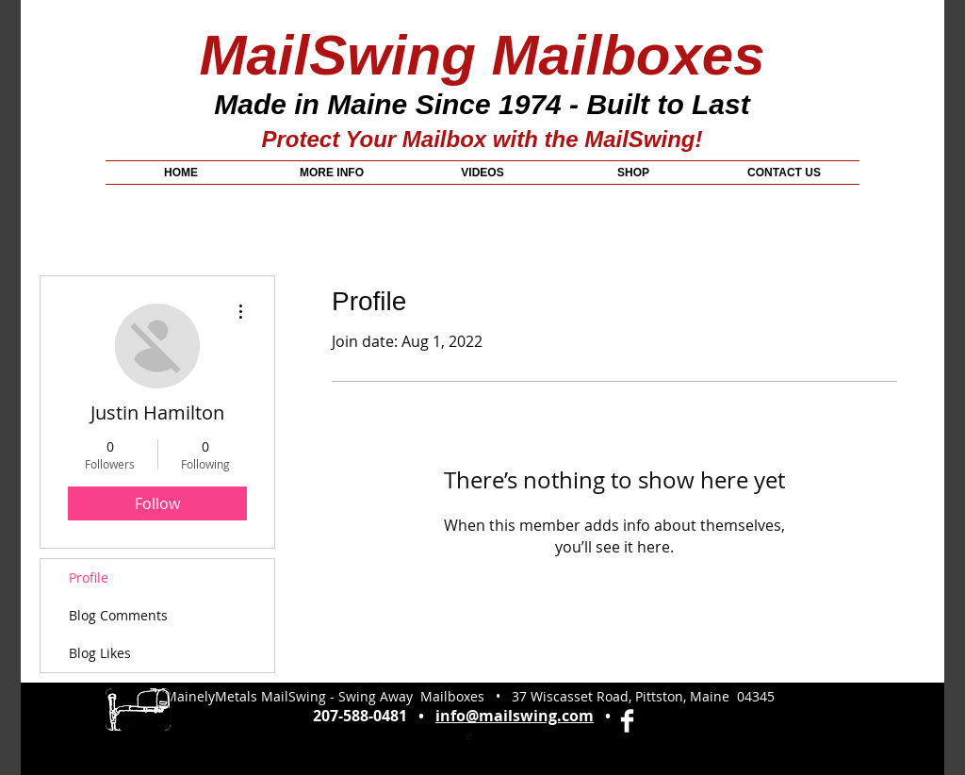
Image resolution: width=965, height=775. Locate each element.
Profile (88, 577)
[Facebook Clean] (627, 721)
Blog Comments (118, 615)
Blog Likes (100, 653)
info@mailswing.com (514, 715)
